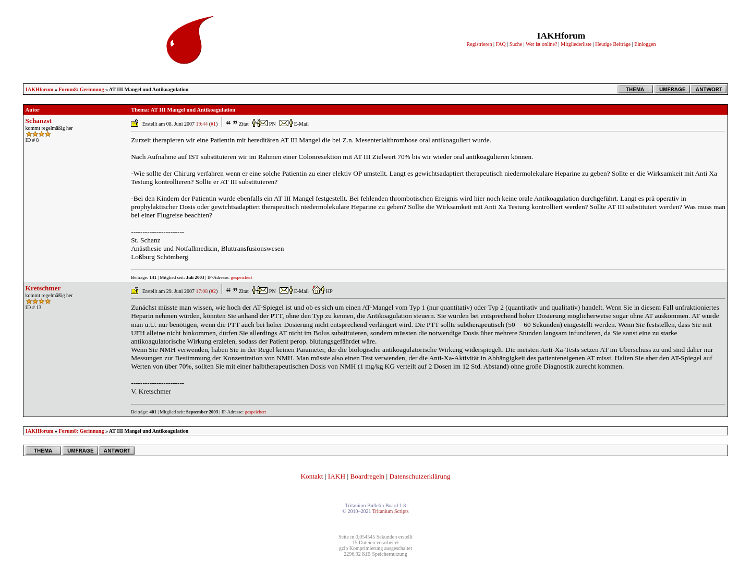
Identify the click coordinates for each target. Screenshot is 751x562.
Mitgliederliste (576, 44)
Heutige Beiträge (613, 44)
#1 (213, 124)
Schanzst (39, 121)
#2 (213, 291)
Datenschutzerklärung (420, 476)
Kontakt (311, 476)
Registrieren (479, 44)
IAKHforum (39, 89)
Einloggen (645, 44)
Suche (516, 44)
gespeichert (241, 277)
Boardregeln (367, 476)
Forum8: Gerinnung (81, 89)
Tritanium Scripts (390, 511)
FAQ (500, 44)
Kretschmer (43, 288)
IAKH (336, 476)
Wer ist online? (541, 44)
